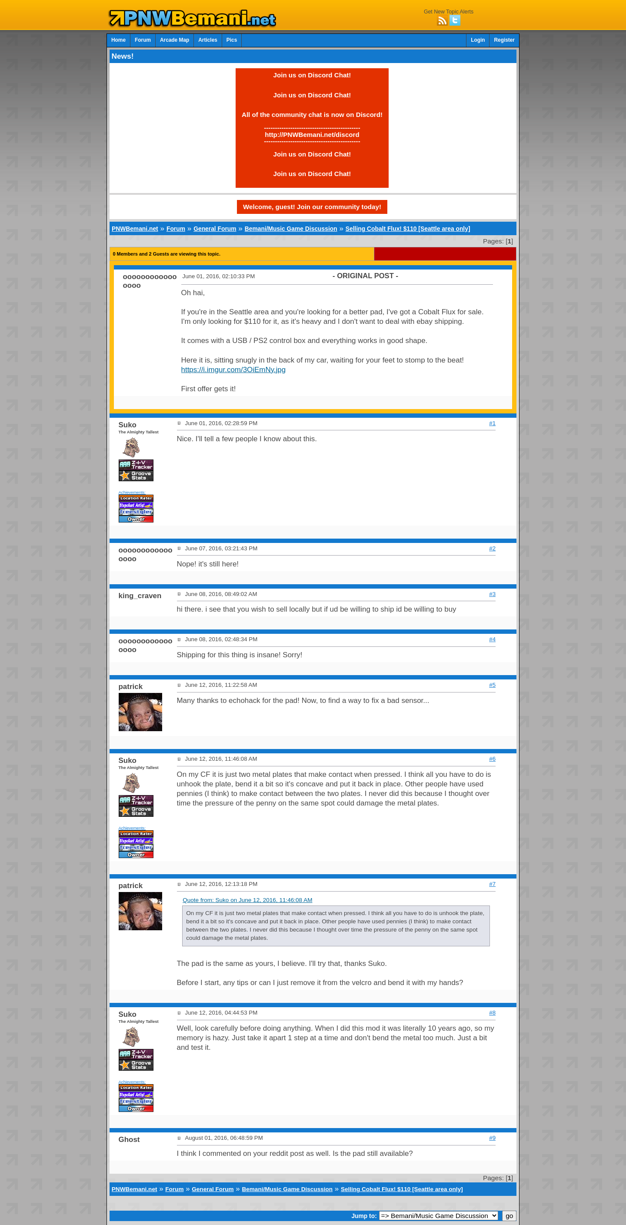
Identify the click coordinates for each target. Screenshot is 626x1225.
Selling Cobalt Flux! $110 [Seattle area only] (408, 228)
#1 (492, 423)
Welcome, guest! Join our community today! (312, 206)
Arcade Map (174, 40)
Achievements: (132, 492)
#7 (492, 884)
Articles (207, 40)
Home (118, 40)
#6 (492, 759)
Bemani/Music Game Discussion (291, 228)
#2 (492, 548)
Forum (143, 40)
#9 (492, 1138)
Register (504, 40)
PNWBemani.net (135, 228)
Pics (231, 40)
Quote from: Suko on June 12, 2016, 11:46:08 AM (247, 900)
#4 (492, 639)
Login (478, 40)
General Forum (214, 228)
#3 (492, 594)
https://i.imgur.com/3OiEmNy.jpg (233, 370)
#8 (492, 1012)
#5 (492, 685)
